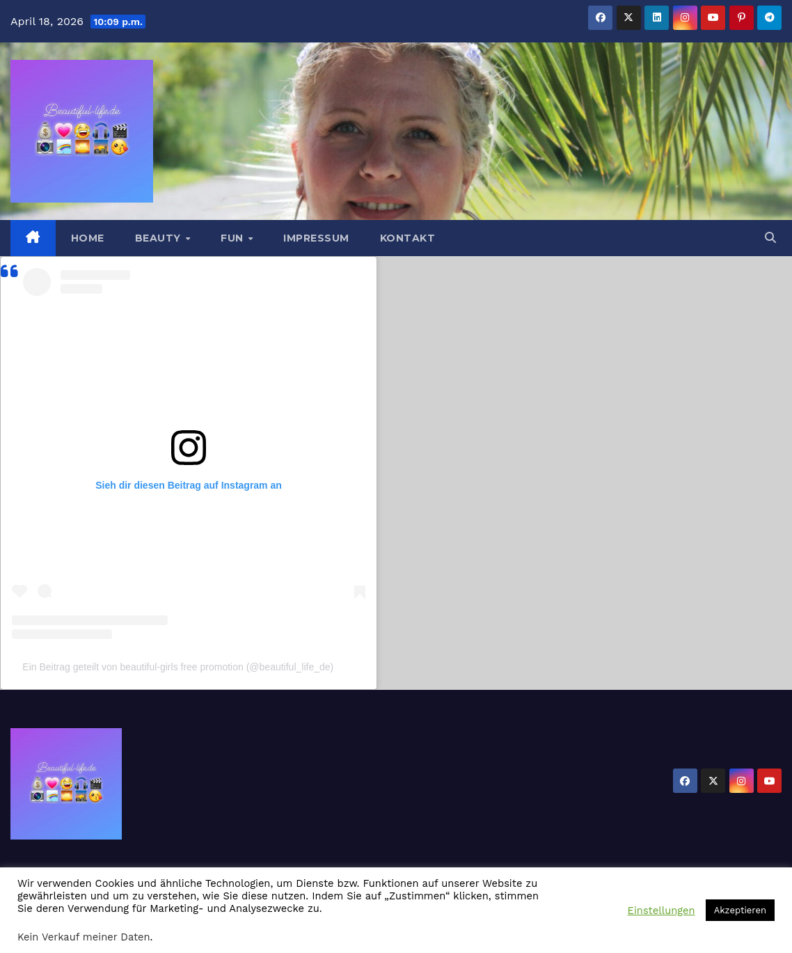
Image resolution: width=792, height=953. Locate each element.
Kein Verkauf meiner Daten (83, 937)
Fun (233, 238)
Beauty (159, 238)
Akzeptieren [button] (740, 910)
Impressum (316, 238)
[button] (770, 237)
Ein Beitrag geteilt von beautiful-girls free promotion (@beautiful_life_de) (177, 666)
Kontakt (408, 238)
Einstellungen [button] (661, 910)
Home (87, 238)
